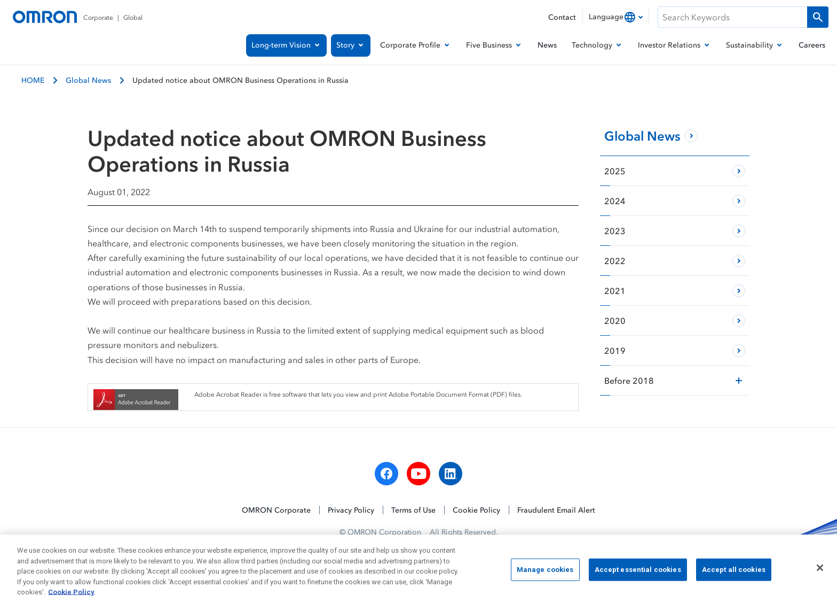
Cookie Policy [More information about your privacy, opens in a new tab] (71, 596)
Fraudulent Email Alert (556, 509)
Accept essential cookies (638, 573)
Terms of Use (413, 509)
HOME (32, 79)
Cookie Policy (476, 509)
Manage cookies (545, 573)
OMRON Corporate (276, 509)
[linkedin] (450, 473)
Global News (88, 79)
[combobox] (615, 17)
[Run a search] (817, 17)
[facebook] (386, 473)
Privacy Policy (351, 509)
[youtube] (418, 473)
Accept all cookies (733, 573)
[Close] (820, 571)
